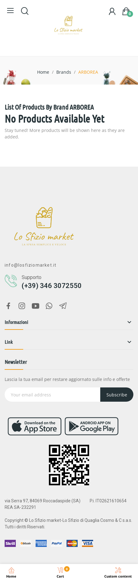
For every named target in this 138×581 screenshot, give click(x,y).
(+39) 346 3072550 (52, 286)
